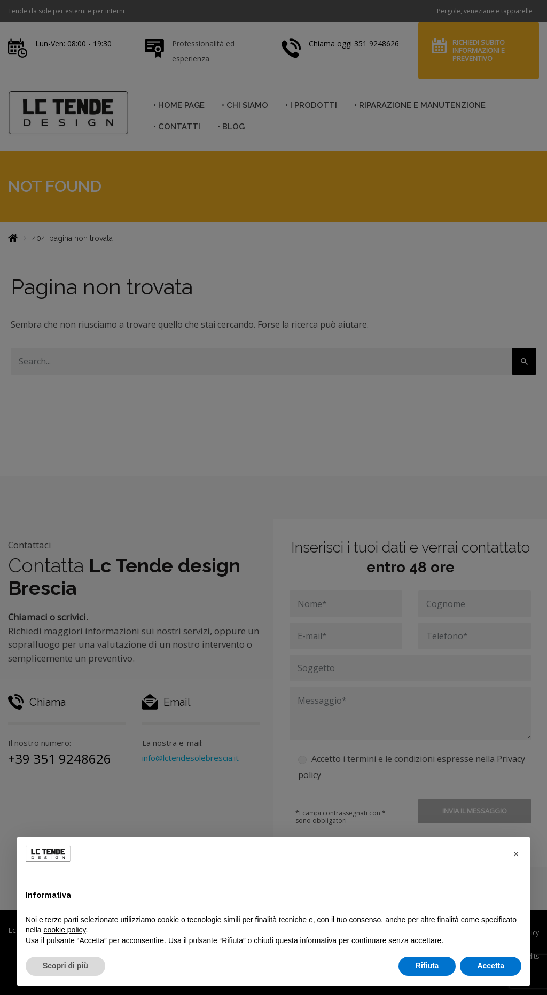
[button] (516, 853)
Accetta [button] (490, 965)
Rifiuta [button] (427, 965)
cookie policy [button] (64, 930)
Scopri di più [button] (65, 965)
